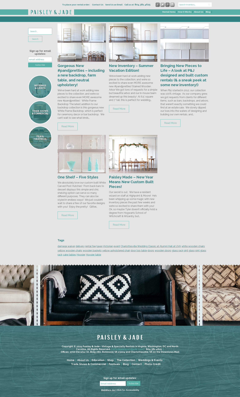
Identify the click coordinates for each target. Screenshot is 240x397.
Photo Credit (153, 364)
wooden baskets (92, 250)
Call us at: (137, 5)
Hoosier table (93, 254)
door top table (139, 250)
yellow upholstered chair (116, 250)
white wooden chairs (193, 246)
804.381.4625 (154, 349)
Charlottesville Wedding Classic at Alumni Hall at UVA (151, 246)
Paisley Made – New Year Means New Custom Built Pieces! (131, 182)
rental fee (90, 246)
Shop (110, 360)
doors (151, 250)
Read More (67, 126)
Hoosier (81, 254)
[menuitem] (169, 13)
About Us (198, 12)
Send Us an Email (113, 5)
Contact (137, 364)
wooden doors (163, 250)
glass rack (177, 250)
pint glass (189, 250)
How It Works (184, 12)
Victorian (108, 246)
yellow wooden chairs (70, 250)
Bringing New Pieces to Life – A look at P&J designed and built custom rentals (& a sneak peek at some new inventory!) (184, 75)
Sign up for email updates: (40, 52)
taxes (99, 246)
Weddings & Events (150, 360)
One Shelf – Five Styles (78, 177)
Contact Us (97, 5)
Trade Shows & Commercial (88, 364)
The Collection (126, 360)
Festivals (114, 364)
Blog (208, 12)
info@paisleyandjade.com (128, 349)
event (117, 246)
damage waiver (66, 246)
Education (98, 360)
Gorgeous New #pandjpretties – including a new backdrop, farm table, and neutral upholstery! (81, 75)
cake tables (69, 254)
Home (70, 360)
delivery (80, 246)
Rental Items (168, 12)
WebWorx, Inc (108, 390)
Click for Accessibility (128, 390)
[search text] (195, 4)
